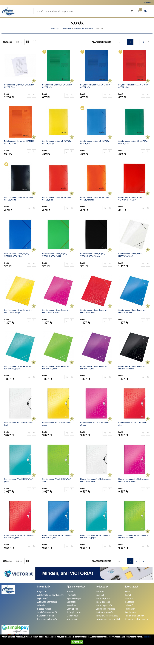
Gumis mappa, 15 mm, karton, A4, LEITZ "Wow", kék (132, 311)
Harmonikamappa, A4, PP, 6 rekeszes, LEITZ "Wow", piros (19, 536)
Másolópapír (72, 615)
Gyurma (129, 598)
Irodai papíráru (103, 598)
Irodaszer (100, 591)
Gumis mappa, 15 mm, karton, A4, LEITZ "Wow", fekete (132, 367)
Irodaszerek (66, 28)
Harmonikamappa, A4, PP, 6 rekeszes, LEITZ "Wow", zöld (133, 536)
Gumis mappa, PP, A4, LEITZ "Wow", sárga (56, 423)
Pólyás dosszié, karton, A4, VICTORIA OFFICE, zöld (57, 85)
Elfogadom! (77, 642)
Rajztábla (129, 601)
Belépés (147, 2)
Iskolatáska (130, 612)
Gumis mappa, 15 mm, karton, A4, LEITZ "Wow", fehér (132, 254)
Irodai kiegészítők (104, 605)
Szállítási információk (47, 612)
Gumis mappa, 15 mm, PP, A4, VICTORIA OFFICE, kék (16, 254)
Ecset (127, 591)
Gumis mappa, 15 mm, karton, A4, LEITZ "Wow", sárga (18, 311)
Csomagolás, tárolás (105, 608)
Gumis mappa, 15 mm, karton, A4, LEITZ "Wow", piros (94, 311)
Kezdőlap (55, 28)
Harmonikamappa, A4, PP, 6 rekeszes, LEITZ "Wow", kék (57, 536)
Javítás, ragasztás (104, 612)
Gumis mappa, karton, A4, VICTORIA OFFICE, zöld (133, 142)
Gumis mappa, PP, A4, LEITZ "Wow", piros (132, 423)
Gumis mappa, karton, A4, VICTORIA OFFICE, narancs (94, 198)
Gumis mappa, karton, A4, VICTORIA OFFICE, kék (94, 142)
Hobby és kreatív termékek (108, 619)
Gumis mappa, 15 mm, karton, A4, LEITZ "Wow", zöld (56, 367)
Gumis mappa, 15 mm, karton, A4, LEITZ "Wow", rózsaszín (56, 311)
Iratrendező (72, 619)
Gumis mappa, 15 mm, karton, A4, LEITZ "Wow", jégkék (18, 367)
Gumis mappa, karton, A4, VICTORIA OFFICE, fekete (18, 198)
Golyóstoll (71, 601)
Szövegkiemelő (73, 612)
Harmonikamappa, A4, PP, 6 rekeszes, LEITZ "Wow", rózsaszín (133, 480)
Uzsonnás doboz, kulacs (136, 619)
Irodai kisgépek (103, 601)
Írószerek (100, 594)
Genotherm (72, 605)
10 (143, 42)
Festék (128, 594)
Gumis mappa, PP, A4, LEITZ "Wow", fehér (18, 423)
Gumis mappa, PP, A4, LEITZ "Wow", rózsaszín (94, 423)
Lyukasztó (71, 594)
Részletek (147, 637)
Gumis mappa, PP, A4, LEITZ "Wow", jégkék (18, 480)
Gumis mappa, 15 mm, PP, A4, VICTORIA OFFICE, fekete (92, 254)
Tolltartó (129, 605)
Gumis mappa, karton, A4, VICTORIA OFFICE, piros (56, 198)
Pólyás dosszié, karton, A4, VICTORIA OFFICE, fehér (19, 85)
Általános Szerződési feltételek (47, 603)
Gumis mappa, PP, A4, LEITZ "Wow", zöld (56, 480)
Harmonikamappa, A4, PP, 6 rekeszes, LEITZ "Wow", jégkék (95, 536)
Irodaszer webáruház (47, 619)
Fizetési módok (44, 608)
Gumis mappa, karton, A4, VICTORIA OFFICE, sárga (56, 142)
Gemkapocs (72, 608)
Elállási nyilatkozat (46, 615)
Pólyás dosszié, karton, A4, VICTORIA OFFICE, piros (133, 85)
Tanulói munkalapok (134, 615)
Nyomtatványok (74, 598)
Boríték (70, 591)
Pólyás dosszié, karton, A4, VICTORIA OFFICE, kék (95, 85)
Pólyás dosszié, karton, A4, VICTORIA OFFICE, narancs (19, 142)
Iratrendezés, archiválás (83, 28)
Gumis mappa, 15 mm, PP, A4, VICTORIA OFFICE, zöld (54, 254)
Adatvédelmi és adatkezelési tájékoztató (50, 596)
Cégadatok (42, 591)
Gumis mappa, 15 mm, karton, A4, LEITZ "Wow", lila (94, 367)
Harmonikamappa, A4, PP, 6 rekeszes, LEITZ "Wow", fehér (95, 480)
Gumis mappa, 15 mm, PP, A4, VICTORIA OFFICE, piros (130, 198)
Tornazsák (130, 608)
